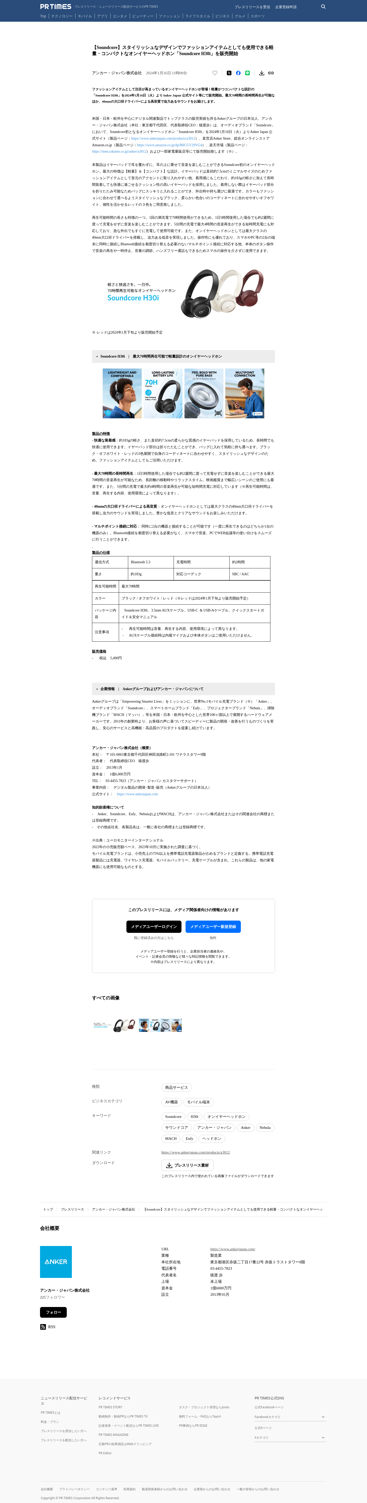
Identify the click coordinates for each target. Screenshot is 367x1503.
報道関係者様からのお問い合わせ (165, 1489)
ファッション (169, 16)
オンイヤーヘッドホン (226, 1117)
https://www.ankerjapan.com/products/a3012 (163, 138)
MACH (171, 1139)
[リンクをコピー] (271, 73)
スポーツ (258, 16)
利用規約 (129, 1489)
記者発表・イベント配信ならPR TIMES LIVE (129, 1425)
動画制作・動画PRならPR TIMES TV (123, 1416)
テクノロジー (62, 16)
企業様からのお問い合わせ (212, 1489)
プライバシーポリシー (74, 1489)
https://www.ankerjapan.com (137, 794)
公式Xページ (263, 1428)
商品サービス (176, 1087)
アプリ (102, 16)
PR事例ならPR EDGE (193, 1425)
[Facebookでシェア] (238, 73)
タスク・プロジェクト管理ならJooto (204, 1407)
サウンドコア (176, 1128)
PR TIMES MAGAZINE (113, 1435)
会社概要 (47, 1489)
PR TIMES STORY (110, 1407)
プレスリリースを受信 (252, 6)
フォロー (53, 1312)
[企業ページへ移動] (56, 1263)
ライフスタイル (197, 16)
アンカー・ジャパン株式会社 (113, 1209)
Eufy (189, 1139)
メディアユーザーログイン (154, 927)
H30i (194, 1117)
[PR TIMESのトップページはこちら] (99, 7)
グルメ (240, 16)
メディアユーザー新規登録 (213, 927)
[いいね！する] (215, 73)
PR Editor (105, 1453)
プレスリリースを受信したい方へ (64, 1431)
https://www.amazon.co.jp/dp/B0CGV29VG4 (169, 145)
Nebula (265, 1128)
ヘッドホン (211, 1139)
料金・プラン (50, 1422)
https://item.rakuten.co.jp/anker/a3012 (119, 151)
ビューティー (143, 16)
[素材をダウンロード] (262, 73)
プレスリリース (72, 1209)
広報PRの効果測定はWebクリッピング (125, 1444)
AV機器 (171, 1102)
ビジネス (222, 16)
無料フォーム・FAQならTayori (200, 1416)
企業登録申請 (286, 6)
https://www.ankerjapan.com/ (232, 1249)
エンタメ (120, 16)
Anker (246, 1128)
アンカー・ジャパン (214, 1128)
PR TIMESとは (50, 1412)
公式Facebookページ (269, 1407)
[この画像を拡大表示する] (114, 1025)
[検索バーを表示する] (323, 6)
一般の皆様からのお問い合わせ (258, 1489)
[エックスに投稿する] (229, 73)
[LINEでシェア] (247, 73)
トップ (48, 1209)
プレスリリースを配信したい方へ (64, 1440)
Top (43, 16)
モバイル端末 (198, 1102)
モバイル (85, 16)
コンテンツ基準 (106, 1489)
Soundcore (173, 1117)
